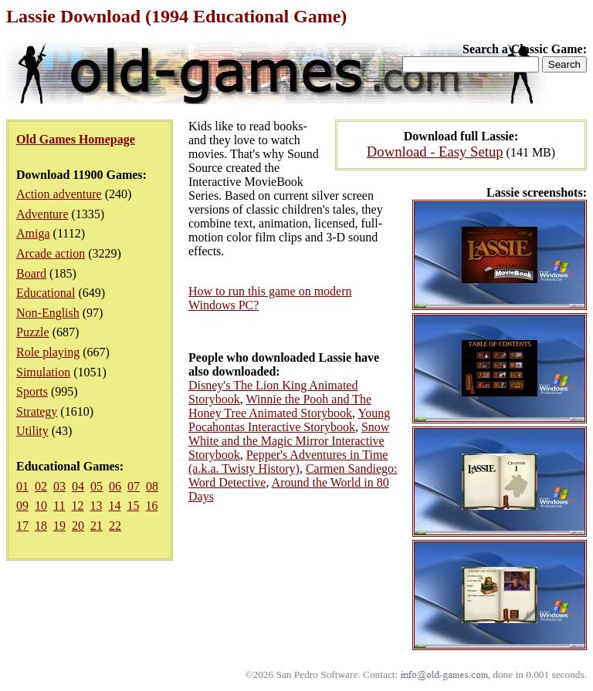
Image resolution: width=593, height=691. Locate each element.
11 (59, 505)
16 (151, 505)
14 (114, 505)
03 (59, 486)
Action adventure (59, 194)
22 (115, 525)
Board (31, 273)
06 (115, 486)
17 (22, 525)
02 (41, 486)
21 (96, 525)
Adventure (42, 214)
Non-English (48, 312)
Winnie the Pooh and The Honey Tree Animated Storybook (279, 406)
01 (22, 486)
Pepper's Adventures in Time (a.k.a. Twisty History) (288, 461)
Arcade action (50, 253)
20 (78, 525)
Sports (32, 391)
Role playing (48, 352)
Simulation (43, 372)
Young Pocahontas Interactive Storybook (289, 419)
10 (41, 505)
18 (41, 525)
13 (96, 505)
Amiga (33, 233)
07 (133, 486)
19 (59, 525)
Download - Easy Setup (435, 151)
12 (77, 505)
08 (152, 486)
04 (78, 486)
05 (96, 486)
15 (133, 505)
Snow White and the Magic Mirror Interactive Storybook (288, 440)
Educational (45, 292)
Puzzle (32, 332)
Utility (32, 430)
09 (22, 505)
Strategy (36, 411)
